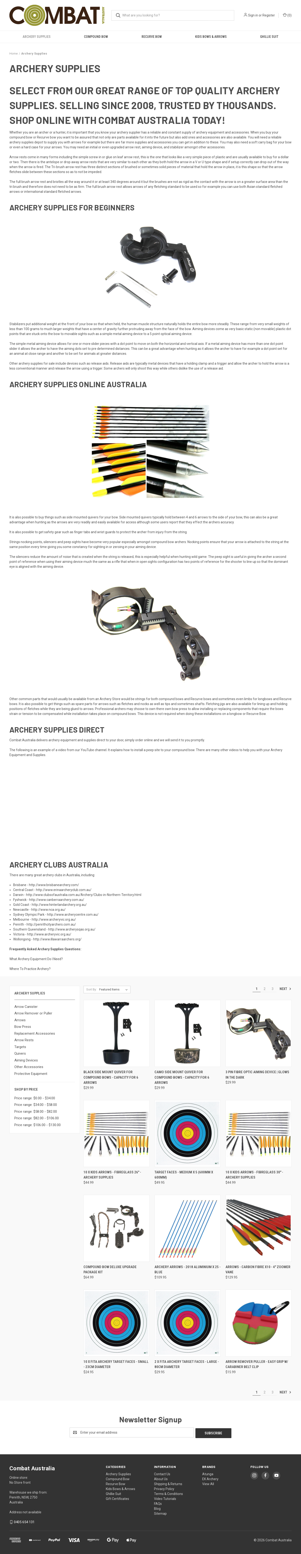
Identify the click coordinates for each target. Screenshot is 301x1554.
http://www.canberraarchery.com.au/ (56, 900)
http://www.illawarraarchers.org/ (57, 939)
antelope (52, 162)
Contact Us (162, 1473)
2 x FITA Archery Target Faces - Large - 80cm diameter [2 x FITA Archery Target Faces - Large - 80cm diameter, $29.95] (186, 1364)
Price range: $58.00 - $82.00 (35, 1111)
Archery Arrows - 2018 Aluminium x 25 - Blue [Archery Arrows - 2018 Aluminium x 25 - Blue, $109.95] (187, 1269)
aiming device (152, 147)
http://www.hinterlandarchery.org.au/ (59, 905)
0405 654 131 (24, 1521)
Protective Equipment (30, 1074)
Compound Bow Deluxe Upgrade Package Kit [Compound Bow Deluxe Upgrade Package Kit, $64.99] (110, 1269)
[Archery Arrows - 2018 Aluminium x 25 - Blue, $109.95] (187, 1228)
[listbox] (114, 989)
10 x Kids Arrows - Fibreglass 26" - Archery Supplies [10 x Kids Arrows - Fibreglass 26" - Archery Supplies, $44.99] (112, 1175)
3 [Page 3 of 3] (272, 989)
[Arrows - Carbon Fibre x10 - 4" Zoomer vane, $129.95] (258, 1228)
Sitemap (160, 1513)
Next (285, 988)
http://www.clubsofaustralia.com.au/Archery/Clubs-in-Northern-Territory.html (83, 895)
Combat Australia (22, 740)
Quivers (20, 1053)
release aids (100, 363)
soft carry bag (261, 142)
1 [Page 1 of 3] (256, 989)
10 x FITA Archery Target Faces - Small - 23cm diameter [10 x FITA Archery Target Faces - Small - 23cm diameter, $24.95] (116, 1364)
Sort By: (91, 989)
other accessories (211, 147)
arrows (76, 142)
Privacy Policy (164, 1488)
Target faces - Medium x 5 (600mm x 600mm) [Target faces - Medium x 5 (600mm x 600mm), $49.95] (183, 1175)
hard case (31, 147)
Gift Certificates (117, 1498)
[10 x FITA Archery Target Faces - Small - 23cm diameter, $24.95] (116, 1323)
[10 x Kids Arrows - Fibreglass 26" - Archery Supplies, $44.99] (116, 1133)
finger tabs (82, 532)
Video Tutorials (165, 1498)
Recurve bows (200, 699)
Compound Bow (96, 37)
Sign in (253, 15)
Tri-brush (58, 167)
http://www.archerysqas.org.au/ (71, 929)
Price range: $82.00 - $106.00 (36, 1118)
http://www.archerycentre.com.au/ (73, 914)
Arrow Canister (26, 1007)
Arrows (20, 1020)
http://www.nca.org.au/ (48, 909)
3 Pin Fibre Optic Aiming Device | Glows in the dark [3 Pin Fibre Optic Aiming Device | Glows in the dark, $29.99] (257, 1075)
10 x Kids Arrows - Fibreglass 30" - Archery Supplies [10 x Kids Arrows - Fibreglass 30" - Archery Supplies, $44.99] (254, 1175)
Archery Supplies (37, 37)
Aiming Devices (26, 1060)
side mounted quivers (83, 517)
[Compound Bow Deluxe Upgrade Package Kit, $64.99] (116, 1228)
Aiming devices (203, 329)
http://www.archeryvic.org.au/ (54, 919)
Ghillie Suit (269, 37)
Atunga (207, 1473)
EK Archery (210, 1478)
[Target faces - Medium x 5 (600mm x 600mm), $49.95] (187, 1133)
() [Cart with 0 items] (287, 15)
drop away (71, 162)
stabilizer (177, 147)
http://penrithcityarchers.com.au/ (51, 924)
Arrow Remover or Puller (33, 1013)
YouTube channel (94, 750)
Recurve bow (46, 137)
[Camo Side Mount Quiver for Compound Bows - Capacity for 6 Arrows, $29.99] (187, 1033)
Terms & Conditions (168, 1493)
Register (268, 15)
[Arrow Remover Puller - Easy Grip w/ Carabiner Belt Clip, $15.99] (258, 1323)
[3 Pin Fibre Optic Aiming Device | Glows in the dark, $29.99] (258, 1033)
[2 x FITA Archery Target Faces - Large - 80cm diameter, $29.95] (187, 1323)
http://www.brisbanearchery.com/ (54, 885)
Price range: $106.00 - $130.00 (37, 1125)
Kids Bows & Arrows (211, 37)
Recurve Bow (152, 37)
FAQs (158, 1503)
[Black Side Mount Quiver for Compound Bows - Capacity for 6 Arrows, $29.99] (116, 1033)
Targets (20, 1047)
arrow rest (132, 147)
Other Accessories (28, 1067)
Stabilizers (17, 324)
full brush (23, 182)
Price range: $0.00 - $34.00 (34, 1098)
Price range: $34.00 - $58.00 (35, 1105)
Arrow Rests (24, 1040)
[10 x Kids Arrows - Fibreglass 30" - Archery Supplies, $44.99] (258, 1133)
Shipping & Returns (168, 1483)
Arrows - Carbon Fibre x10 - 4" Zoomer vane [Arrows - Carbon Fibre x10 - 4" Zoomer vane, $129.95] (258, 1269)
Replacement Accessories (34, 1033)
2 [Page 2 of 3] (264, 989)
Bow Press (22, 1027)
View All (208, 1483)
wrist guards (106, 532)
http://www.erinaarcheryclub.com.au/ (63, 890)
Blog (157, 1508)
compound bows (171, 699)
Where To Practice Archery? (30, 969)
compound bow (20, 137)
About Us (161, 1478)
